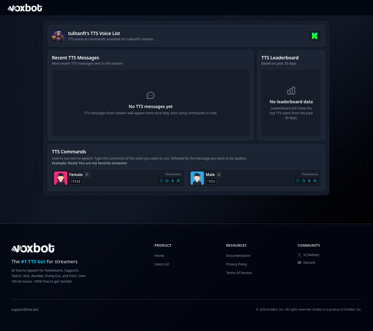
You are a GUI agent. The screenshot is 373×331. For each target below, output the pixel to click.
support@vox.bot (24, 309)
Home (159, 255)
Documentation (238, 255)
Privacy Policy (236, 264)
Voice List (162, 264)
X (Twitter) (308, 255)
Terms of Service (239, 272)
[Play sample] (87, 174)
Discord (306, 262)
